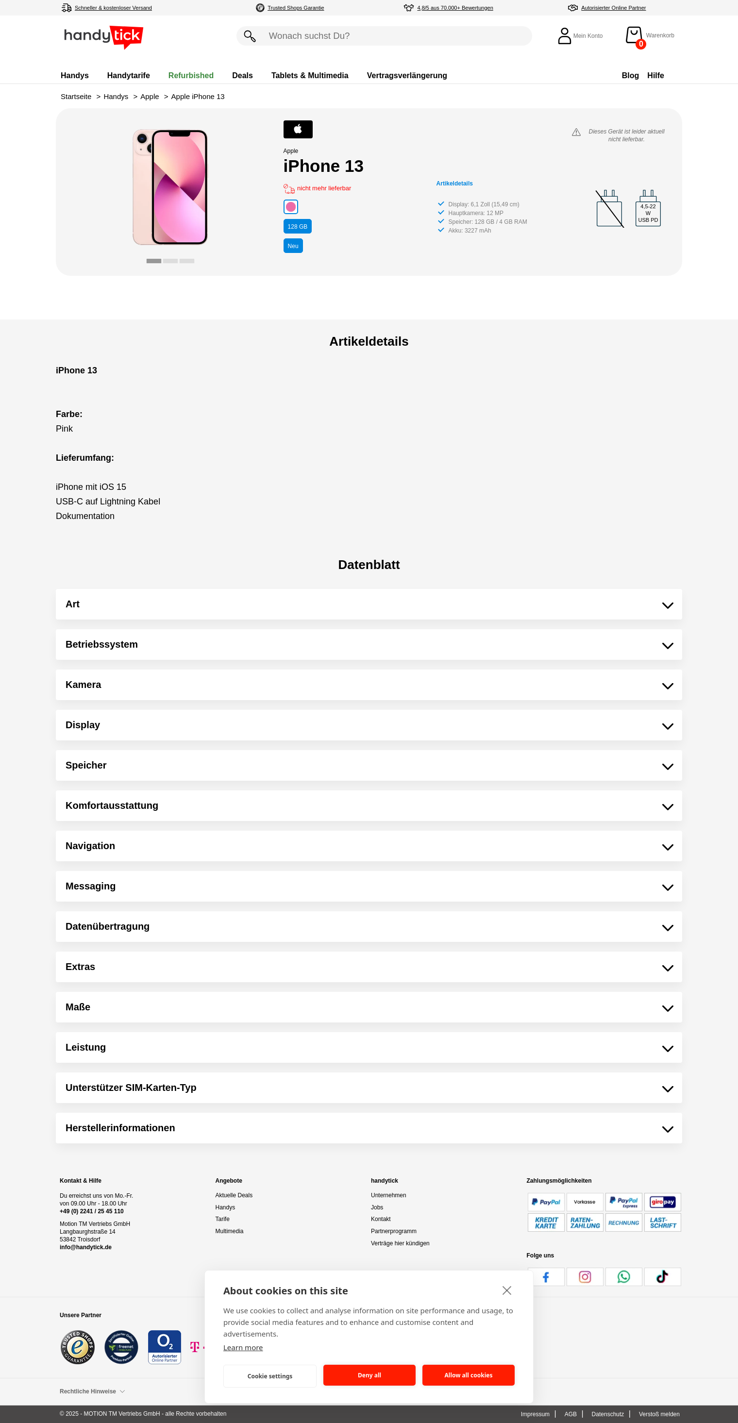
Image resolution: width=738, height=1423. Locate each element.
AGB (571, 1414)
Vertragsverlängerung (407, 75)
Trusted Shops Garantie (296, 8)
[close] (507, 1290)
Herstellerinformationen (120, 1127)
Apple (149, 96)
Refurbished (191, 75)
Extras (80, 966)
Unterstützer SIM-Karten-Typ (131, 1087)
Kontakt (381, 1219)
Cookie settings (270, 1376)
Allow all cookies (469, 1375)
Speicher (86, 765)
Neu (293, 246)
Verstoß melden (659, 1414)
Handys (75, 75)
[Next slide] (242, 195)
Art (73, 604)
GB (298, 226)
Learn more (243, 1347)
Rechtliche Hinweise (92, 1391)
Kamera (83, 684)
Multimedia (230, 1231)
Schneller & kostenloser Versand (113, 8)
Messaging (91, 886)
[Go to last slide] (98, 195)
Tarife (223, 1219)
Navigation (90, 845)
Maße (78, 1007)
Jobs (377, 1207)
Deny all (369, 1375)
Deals (242, 75)
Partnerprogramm (394, 1231)
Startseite (76, 96)
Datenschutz (608, 1414)
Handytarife (128, 75)
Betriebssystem (102, 644)
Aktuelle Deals (234, 1195)
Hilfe (655, 75)
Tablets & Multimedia (310, 75)
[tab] (154, 261)
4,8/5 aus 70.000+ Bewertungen (455, 8)
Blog (630, 75)
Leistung (86, 1047)
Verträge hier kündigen (400, 1243)
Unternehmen (388, 1195)
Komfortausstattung (112, 805)
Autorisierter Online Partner (613, 8)
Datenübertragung (108, 926)
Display (83, 725)
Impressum (535, 1414)
